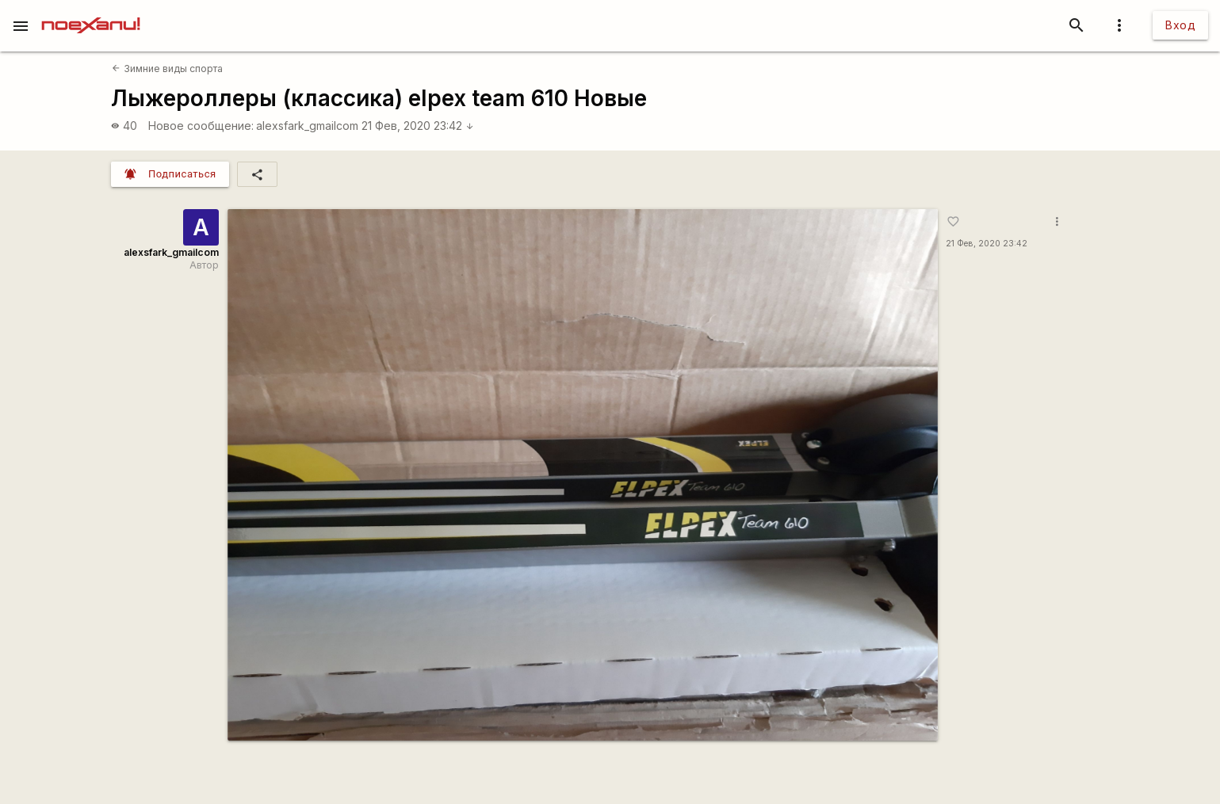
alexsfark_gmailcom (307, 125)
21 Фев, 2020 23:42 (417, 125)
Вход (1180, 25)
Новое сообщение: (201, 125)
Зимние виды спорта (167, 68)
